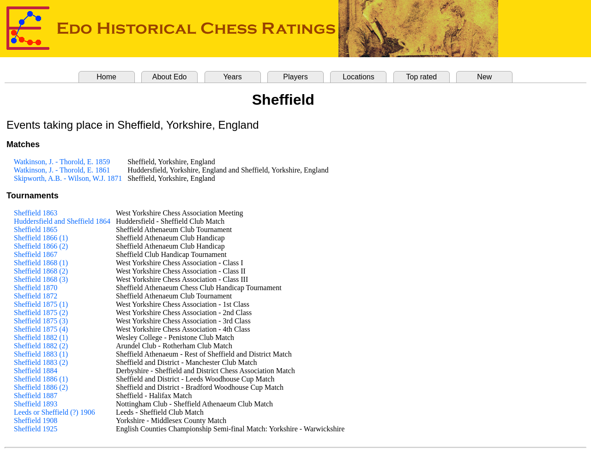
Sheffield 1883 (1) (41, 354)
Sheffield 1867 (35, 254)
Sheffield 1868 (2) (41, 271)
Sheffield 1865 (35, 229)
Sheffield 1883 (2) (41, 362)
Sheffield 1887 (35, 395)
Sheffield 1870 (35, 288)
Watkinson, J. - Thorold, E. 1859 (62, 162)
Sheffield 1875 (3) (41, 321)
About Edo (169, 77)
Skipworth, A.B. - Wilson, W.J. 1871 (68, 178)
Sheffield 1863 (35, 213)
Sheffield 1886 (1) (41, 379)
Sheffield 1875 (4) (41, 329)
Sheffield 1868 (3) (41, 279)
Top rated (421, 77)
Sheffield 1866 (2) (41, 246)
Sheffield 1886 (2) (41, 387)
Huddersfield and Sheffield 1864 (62, 221)
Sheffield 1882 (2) (41, 346)
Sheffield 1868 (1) (41, 263)
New (484, 77)
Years (232, 77)
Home (106, 77)
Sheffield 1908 (35, 420)
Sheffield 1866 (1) (41, 238)
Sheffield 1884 (35, 371)
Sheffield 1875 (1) (41, 304)
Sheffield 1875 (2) (41, 312)
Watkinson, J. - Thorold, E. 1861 (62, 170)
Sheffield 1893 (35, 404)
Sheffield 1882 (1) (41, 337)
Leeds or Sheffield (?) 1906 (54, 412)
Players (295, 77)
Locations (358, 77)
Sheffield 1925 (35, 429)
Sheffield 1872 (35, 296)
